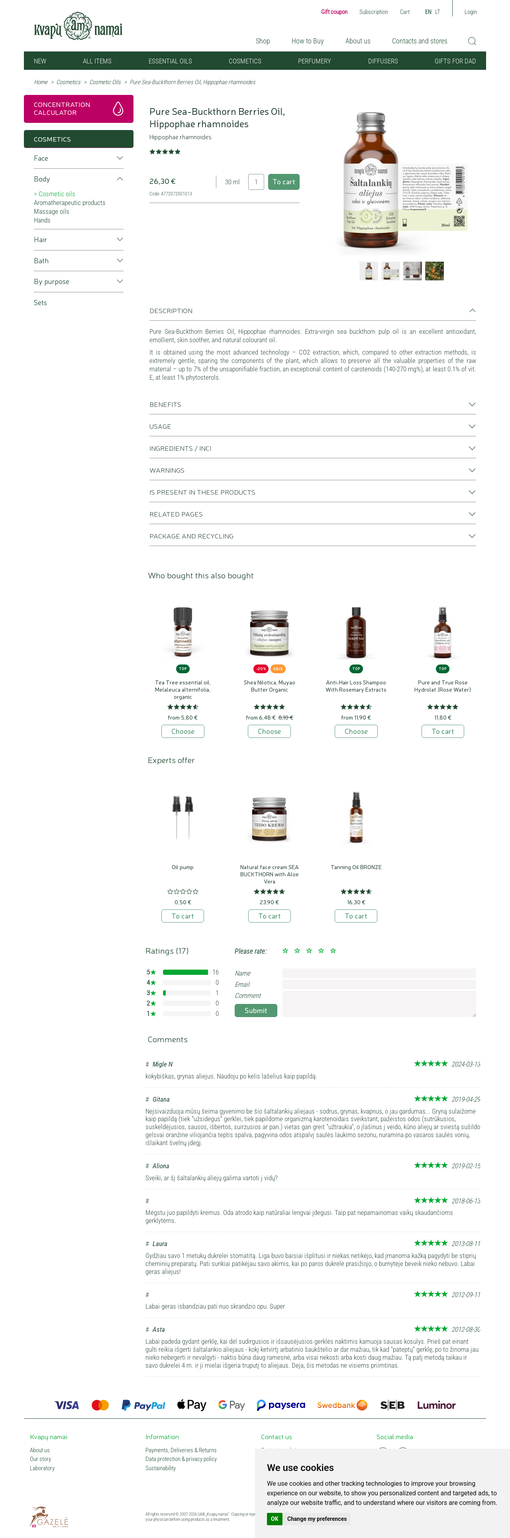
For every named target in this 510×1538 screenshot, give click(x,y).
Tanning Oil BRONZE (356, 866)
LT (437, 12)
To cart (284, 181)
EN (428, 12)
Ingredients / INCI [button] (180, 448)
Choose (182, 730)
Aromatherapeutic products (70, 203)
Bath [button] (41, 260)
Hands (42, 220)
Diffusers (383, 61)
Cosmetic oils (57, 194)
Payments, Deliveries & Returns (181, 1450)
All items (97, 61)
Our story (40, 1459)
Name (242, 973)
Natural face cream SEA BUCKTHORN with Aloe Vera (269, 874)
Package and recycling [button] (191, 536)
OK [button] (275, 1519)
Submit (256, 1010)
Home (40, 82)
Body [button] (42, 179)
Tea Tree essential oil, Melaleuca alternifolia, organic (183, 689)
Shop (263, 41)
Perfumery (314, 61)
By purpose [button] (51, 281)
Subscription (373, 12)
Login (471, 12)
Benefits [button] (165, 404)
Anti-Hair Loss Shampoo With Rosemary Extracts (356, 685)
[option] (401, 180)
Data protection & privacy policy (181, 1459)
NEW (40, 61)
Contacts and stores (419, 41)
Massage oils (51, 211)
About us (358, 41)
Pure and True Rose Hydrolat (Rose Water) (442, 685)
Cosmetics (245, 61)
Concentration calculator (62, 107)
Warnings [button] (166, 470)
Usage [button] (160, 426)
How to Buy (308, 41)
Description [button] (170, 310)
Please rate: (251, 951)
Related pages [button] (176, 514)
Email (242, 984)
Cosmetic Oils (105, 82)
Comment (248, 996)
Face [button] (41, 158)
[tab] (312, 313)
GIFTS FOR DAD (455, 61)
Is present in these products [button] (202, 492)
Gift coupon (334, 12)
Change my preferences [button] (317, 1519)
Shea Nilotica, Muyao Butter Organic (269, 685)
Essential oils (170, 61)
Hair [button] (40, 239)
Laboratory (42, 1468)
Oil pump (183, 866)
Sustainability (160, 1468)
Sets (40, 302)
